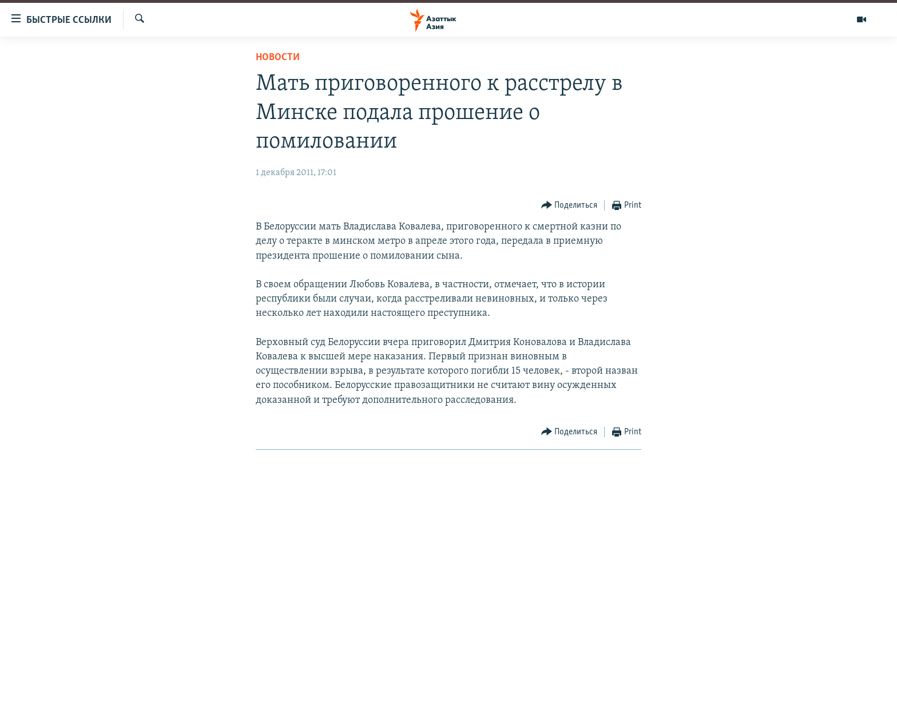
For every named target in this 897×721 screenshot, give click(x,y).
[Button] (569, 205)
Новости (278, 57)
